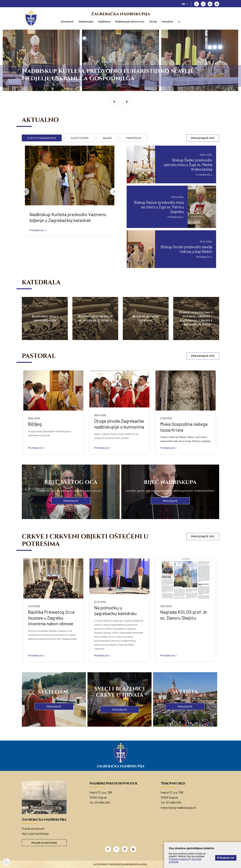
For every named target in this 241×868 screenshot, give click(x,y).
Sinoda (153, 21)
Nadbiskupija (86, 21)
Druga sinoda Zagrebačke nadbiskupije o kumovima (119, 423)
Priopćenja (133, 137)
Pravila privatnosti (33, 828)
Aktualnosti (67, 21)
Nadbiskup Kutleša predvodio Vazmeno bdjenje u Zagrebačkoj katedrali (68, 217)
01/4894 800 (102, 802)
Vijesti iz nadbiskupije (41, 137)
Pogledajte (70, 500)
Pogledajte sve (202, 138)
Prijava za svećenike (44, 842)
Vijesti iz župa (80, 137)
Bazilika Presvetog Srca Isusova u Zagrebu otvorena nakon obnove (51, 617)
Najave (107, 137)
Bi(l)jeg (35, 424)
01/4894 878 (173, 802)
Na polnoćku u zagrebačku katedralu (115, 610)
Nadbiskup (104, 21)
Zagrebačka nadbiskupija (120, 14)
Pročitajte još (37, 230)
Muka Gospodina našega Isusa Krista (183, 427)
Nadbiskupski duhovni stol (129, 21)
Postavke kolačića (178, 859)
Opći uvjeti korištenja (35, 833)
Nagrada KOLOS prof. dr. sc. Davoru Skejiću (184, 614)
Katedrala (167, 21)
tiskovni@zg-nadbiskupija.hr (178, 807)
